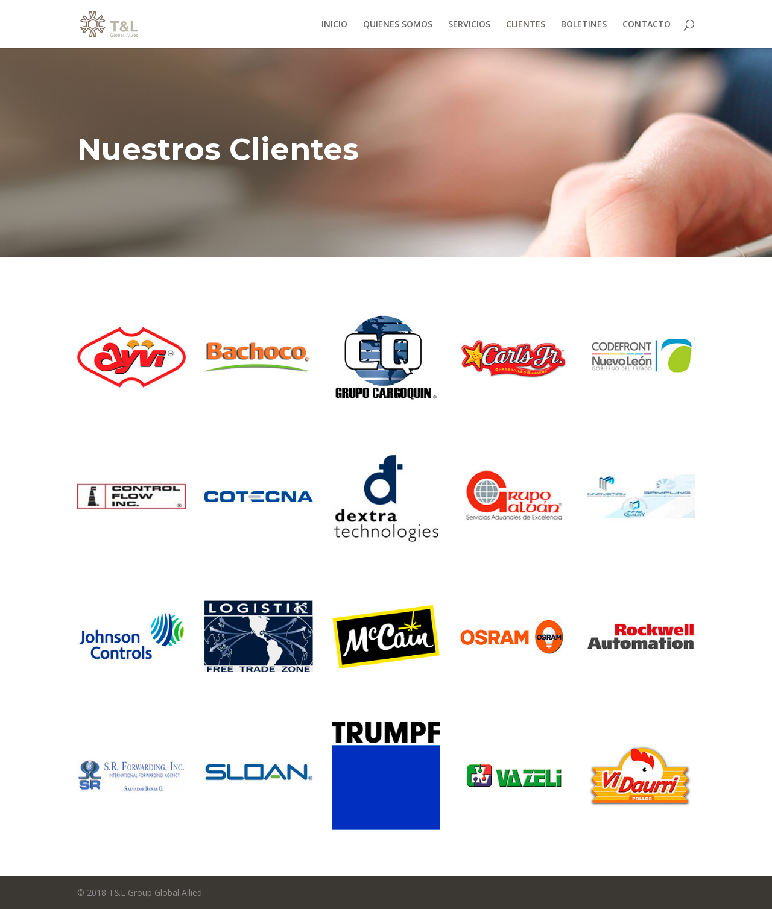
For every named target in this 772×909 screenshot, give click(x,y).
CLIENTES (525, 25)
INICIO (334, 25)
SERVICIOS (469, 25)
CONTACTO (646, 25)
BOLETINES (584, 25)
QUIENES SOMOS (397, 25)
